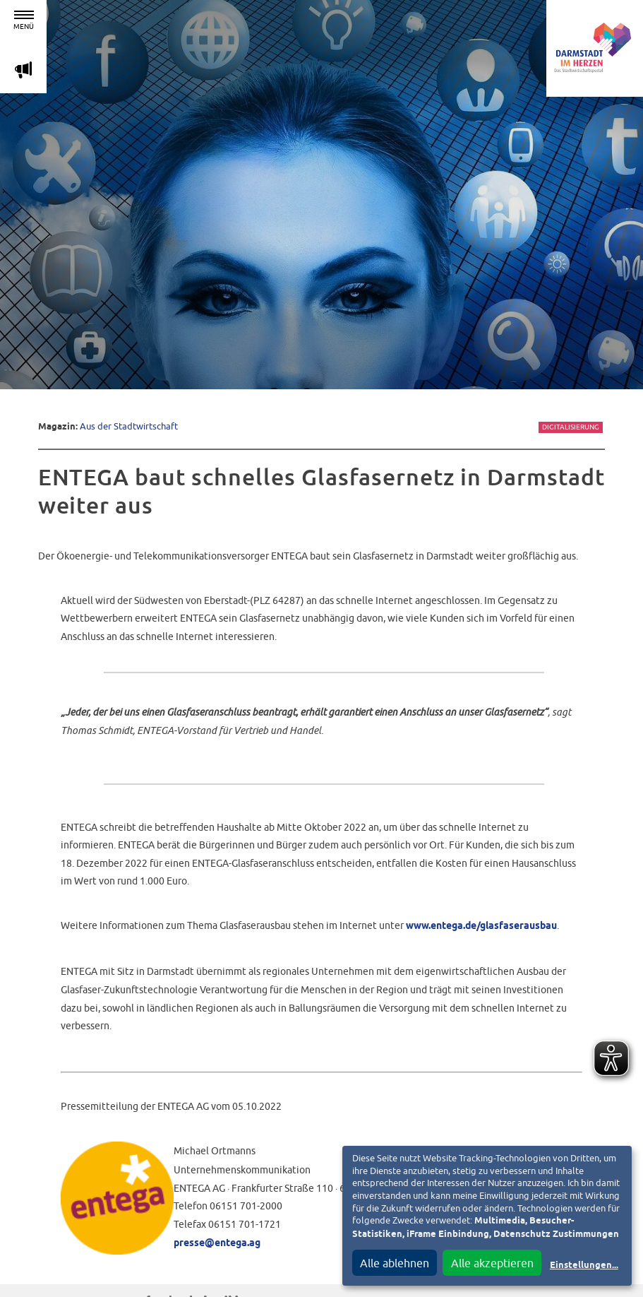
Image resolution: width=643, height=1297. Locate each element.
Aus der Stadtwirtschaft (129, 426)
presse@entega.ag (217, 1243)
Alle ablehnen (394, 1263)
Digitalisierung (570, 427)
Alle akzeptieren (492, 1263)
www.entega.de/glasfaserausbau (481, 926)
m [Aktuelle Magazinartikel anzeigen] (23, 69)
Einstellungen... (584, 1266)
